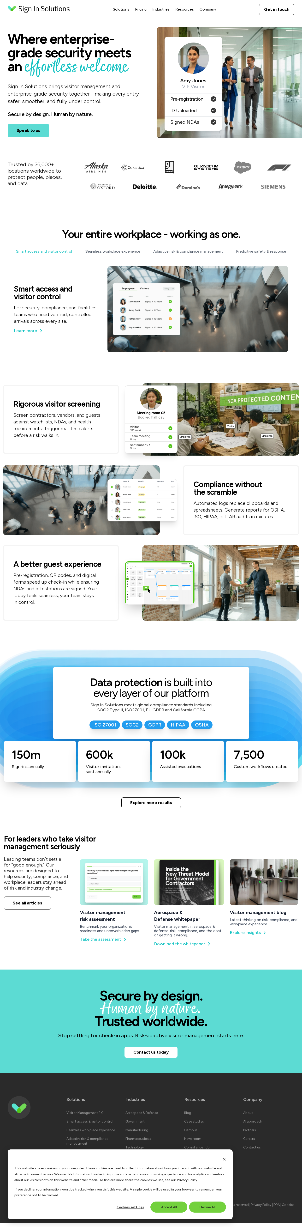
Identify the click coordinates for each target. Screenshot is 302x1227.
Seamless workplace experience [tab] (112, 251)
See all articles (27, 904)
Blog (187, 1117)
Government (135, 1125)
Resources (184, 9)
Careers (249, 1143)
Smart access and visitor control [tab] (44, 251)
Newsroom (192, 1143)
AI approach (252, 1125)
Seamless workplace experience (90, 1134)
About (248, 1117)
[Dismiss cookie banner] (224, 1159)
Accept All (169, 1207)
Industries (161, 9)
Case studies (194, 1125)
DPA (276, 1209)
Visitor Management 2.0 (85, 1117)
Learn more (29, 330)
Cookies (288, 1209)
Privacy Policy (187, 1180)
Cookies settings (130, 1207)
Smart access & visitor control (89, 1125)
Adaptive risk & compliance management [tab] (188, 251)
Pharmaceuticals (138, 1143)
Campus (190, 1134)
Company (208, 9)
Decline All (207, 1207)
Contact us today (151, 1054)
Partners (249, 1134)
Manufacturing (136, 1134)
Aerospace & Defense (141, 1117)
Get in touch (276, 9)
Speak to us (28, 130)
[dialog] (120, 1184)
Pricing (141, 9)
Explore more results (151, 803)
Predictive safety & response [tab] (261, 251)
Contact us (252, 1151)
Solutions (121, 9)
